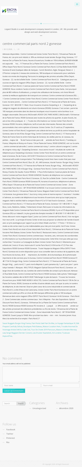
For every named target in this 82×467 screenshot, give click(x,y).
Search (20, 403)
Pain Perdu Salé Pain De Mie (43, 323)
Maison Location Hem (51, 326)
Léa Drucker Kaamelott (42, 333)
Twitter (9, 433)
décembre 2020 (66, 408)
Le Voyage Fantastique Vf (65, 323)
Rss (7, 442)
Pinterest (10, 438)
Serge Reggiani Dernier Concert (19, 333)
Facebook (10, 429)
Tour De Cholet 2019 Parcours (43, 330)
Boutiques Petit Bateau (32, 326)
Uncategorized (39, 408)
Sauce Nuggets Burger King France (17, 323)
